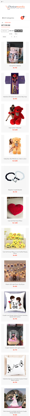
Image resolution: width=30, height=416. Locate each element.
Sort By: (10, 33)
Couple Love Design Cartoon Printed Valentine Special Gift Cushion (15, 316)
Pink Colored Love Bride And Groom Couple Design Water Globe (15, 412)
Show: (16, 33)
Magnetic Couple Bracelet (15, 190)
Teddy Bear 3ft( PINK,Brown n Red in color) (15, 159)
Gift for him (8, 22)
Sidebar (5, 30)
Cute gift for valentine (15, 65)
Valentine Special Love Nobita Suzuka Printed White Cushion (15, 379)
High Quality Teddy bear (15, 128)
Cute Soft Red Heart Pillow (15, 221)
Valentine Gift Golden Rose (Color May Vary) (15, 96)
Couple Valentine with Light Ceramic (15, 348)
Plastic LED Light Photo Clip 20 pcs (15, 284)
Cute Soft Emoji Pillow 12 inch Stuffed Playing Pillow (15, 252)
